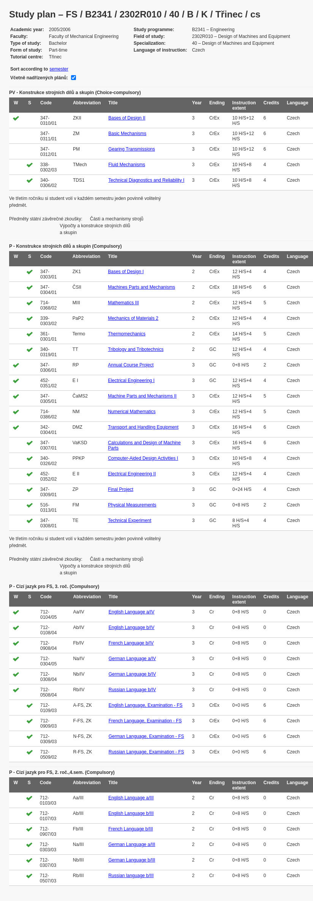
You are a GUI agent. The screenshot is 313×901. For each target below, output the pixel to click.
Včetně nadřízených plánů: (39, 77)
